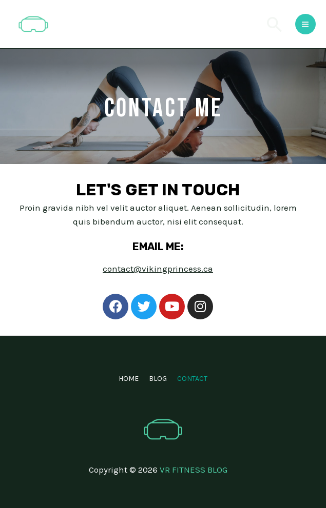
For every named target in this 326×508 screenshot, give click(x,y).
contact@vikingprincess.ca (158, 268)
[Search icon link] (274, 24)
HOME (129, 378)
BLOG (158, 378)
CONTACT (192, 378)
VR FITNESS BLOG (193, 469)
